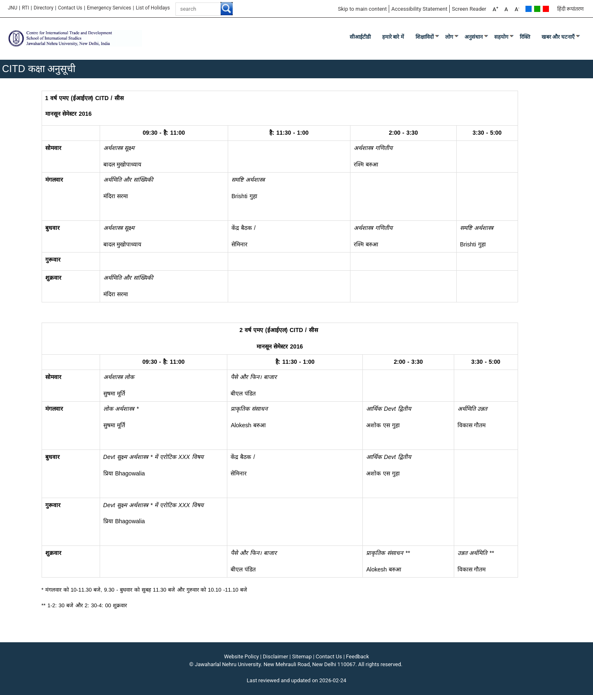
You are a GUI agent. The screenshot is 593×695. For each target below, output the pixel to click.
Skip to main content (362, 9)
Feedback (357, 656)
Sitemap (302, 656)
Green (537, 9)
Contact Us (70, 8)
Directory (44, 8)
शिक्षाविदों (425, 37)
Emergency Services (109, 8)
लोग (449, 37)
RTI (25, 8)
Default (528, 9)
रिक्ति (525, 37)
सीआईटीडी (360, 37)
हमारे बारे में (393, 37)
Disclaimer (275, 656)
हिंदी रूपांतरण (570, 9)
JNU (12, 8)
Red (546, 9)
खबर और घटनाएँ (558, 37)
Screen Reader (469, 9)
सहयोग (501, 37)
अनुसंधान (474, 37)
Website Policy (241, 656)
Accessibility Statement (419, 9)
